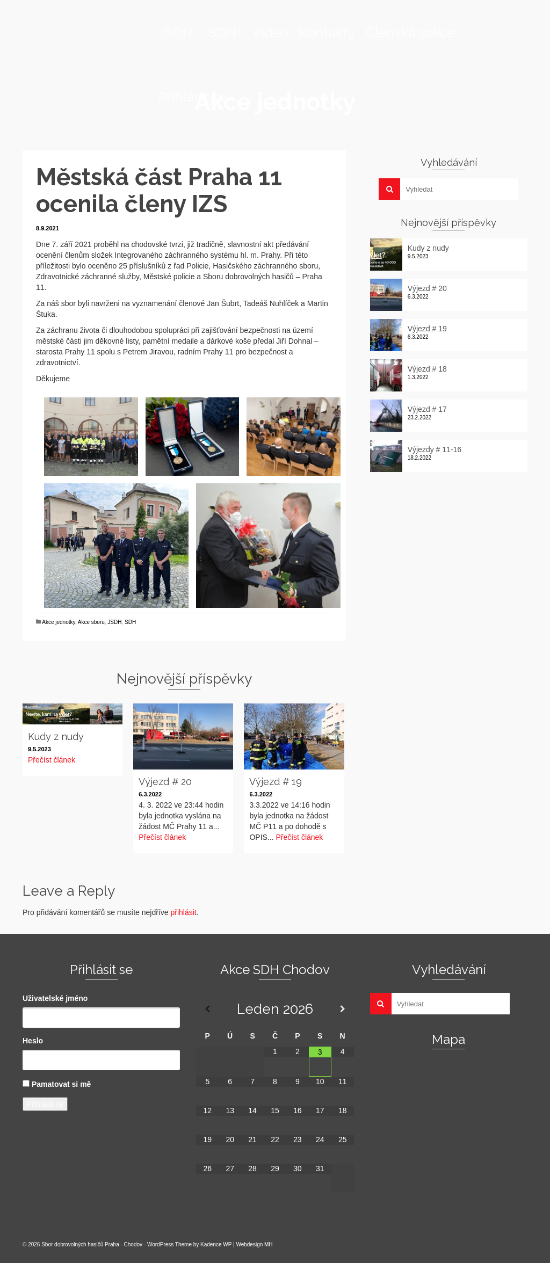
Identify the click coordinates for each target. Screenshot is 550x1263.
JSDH (114, 622)
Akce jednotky (58, 622)
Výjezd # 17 (427, 409)
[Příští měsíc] (342, 1009)
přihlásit (183, 912)
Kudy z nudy (428, 248)
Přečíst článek (51, 760)
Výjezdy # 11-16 (434, 449)
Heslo (33, 1040)
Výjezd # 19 (427, 328)
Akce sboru (91, 622)
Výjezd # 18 (427, 369)
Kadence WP (215, 1244)
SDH (130, 622)
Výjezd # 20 (427, 288)
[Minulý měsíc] (207, 1009)
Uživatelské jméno (55, 998)
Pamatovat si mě (61, 1084)
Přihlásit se (45, 1104)
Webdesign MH (254, 1244)
